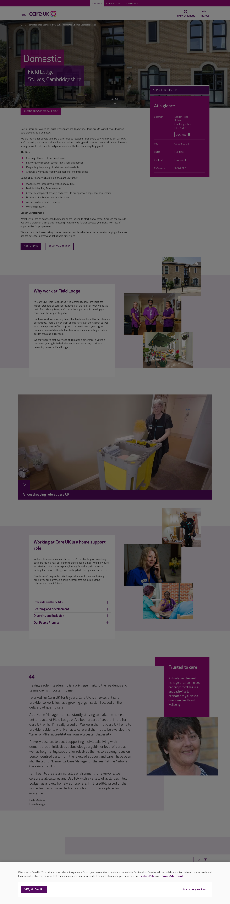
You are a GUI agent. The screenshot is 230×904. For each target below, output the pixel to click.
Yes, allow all (34, 889)
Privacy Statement (172, 876)
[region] (115, 883)
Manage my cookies (194, 889)
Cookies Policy (148, 876)
